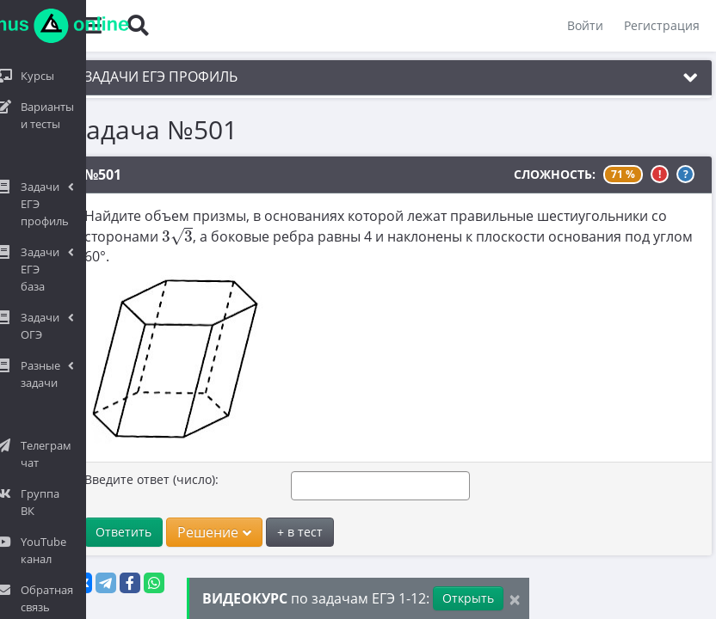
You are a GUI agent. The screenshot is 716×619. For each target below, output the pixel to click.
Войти (584, 25)
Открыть (468, 598)
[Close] (515, 599)
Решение (207, 532)
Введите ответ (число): (144, 479)
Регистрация (661, 25)
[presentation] (169, 236)
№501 (95, 174)
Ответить (116, 532)
